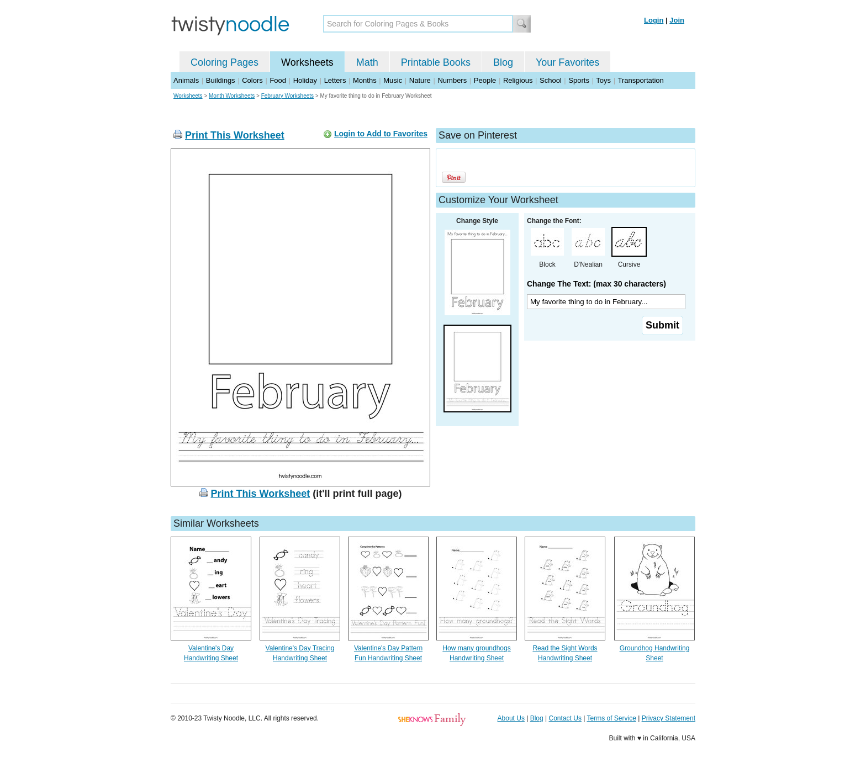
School (551, 80)
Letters (335, 80)
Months (365, 80)
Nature (420, 80)
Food (278, 80)
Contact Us (565, 718)
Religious (517, 80)
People (485, 80)
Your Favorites (567, 62)
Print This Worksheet (234, 135)
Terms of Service (611, 718)
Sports (578, 80)
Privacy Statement (668, 718)
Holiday (305, 80)
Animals (186, 80)
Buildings (220, 80)
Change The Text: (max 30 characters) (596, 283)
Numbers (452, 80)
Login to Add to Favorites (380, 133)
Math (367, 62)
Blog (503, 62)
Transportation (640, 80)
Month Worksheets (232, 96)
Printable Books (436, 62)
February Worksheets (287, 96)
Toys (603, 80)
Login (653, 20)
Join (676, 20)
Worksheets (307, 62)
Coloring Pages (224, 62)
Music (392, 80)
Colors (252, 80)
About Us (511, 718)
